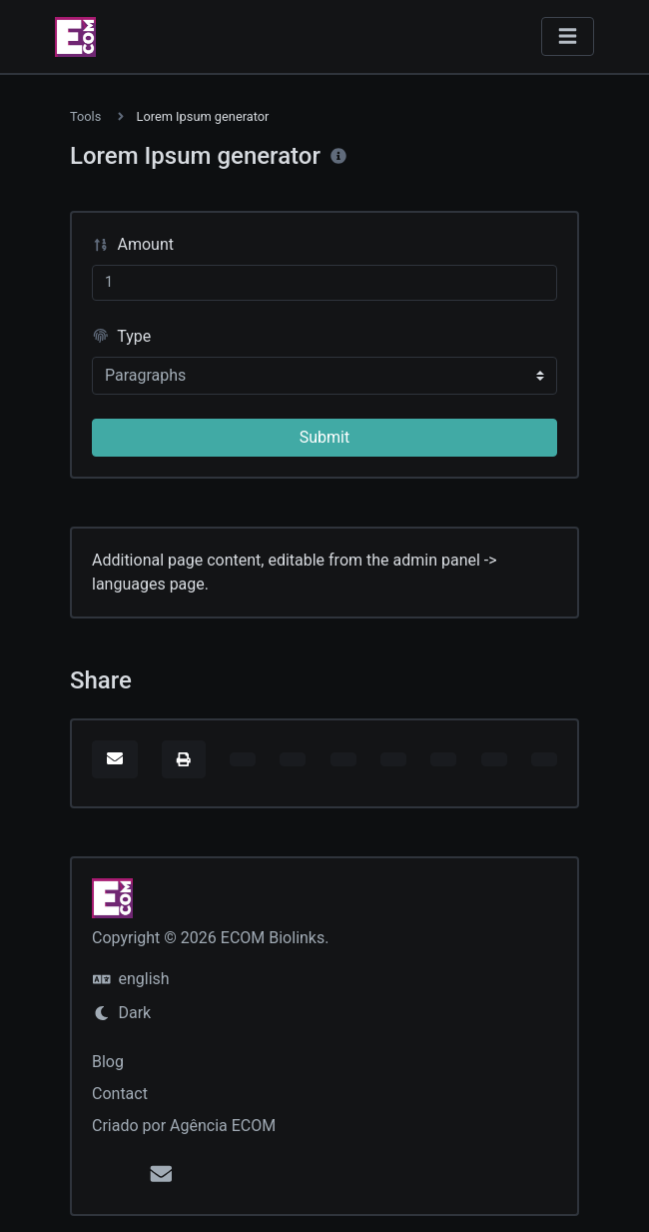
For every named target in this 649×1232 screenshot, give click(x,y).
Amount (133, 244)
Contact (120, 1093)
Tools (85, 116)
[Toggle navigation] (567, 36)
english (131, 978)
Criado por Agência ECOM (184, 1125)
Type (121, 336)
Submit (324, 437)
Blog (108, 1061)
